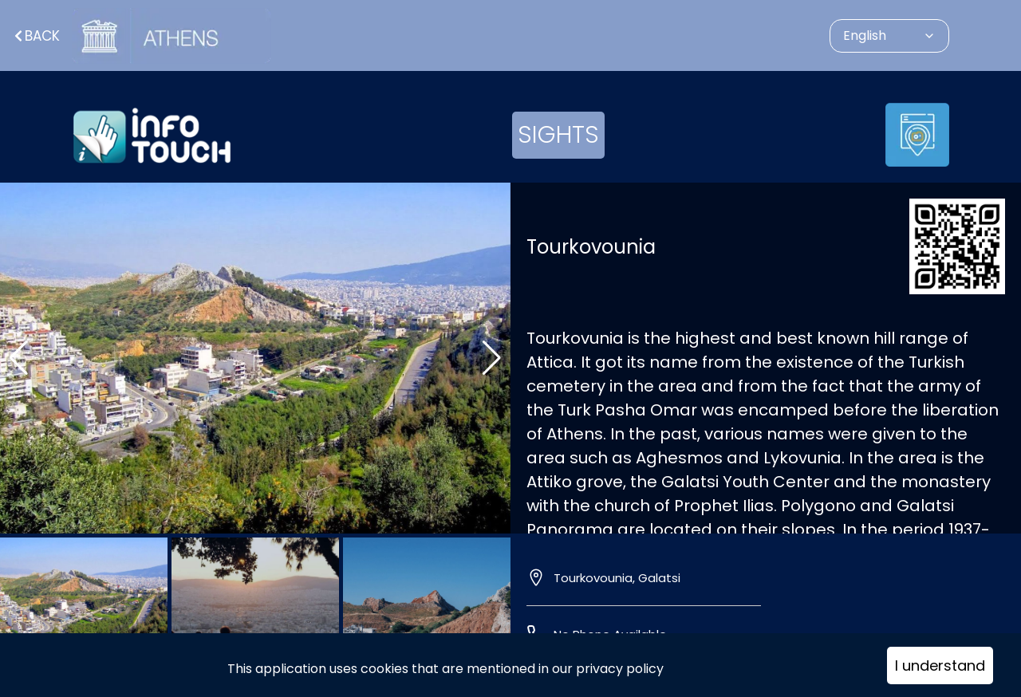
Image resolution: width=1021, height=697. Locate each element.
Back (36, 35)
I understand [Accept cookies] (940, 665)
